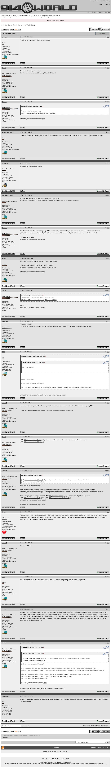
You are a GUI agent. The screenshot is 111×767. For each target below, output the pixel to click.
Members (100, 12)
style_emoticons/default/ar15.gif (33, 620)
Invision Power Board (49, 751)
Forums (97, 1)
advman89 (5, 37)
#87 (108, 227)
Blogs (108, 1)
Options (102, 33)
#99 (108, 643)
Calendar (107, 12)
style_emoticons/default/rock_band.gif (59, 498)
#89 (108, 290)
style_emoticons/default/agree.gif (33, 395)
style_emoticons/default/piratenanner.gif (58, 233)
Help (88, 12)
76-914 (4, 68)
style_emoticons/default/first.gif (32, 498)
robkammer (5, 696)
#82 (108, 67)
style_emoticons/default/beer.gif (70, 200)
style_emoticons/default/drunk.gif (33, 233)
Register (62, 20)
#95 (108, 512)
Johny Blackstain (7, 195)
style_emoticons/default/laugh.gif (33, 485)
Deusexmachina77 (7, 132)
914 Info (103, 1)
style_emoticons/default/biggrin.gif (34, 387)
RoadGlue (5, 163)
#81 (108, 37)
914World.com (7, 25)
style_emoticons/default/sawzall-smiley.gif (91, 492)
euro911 (4, 403)
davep (4, 512)
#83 (108, 101)
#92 (108, 402)
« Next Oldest (86, 725)
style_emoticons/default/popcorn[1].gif (34, 504)
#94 (108, 470)
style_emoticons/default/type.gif (58, 496)
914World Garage (30, 25)
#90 (108, 321)
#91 (108, 351)
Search (94, 12)
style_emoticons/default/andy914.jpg (34, 239)
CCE (3, 352)
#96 (108, 542)
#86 (108, 195)
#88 (108, 258)
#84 (108, 132)
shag (3, 577)
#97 (108, 576)
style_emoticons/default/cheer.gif (33, 166)
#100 (108, 696)
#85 (108, 163)
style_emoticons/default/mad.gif (50, 198)
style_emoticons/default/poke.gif (33, 440)
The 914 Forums (18, 25)
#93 (108, 436)
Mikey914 (5, 321)
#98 (108, 609)
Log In (57, 20)
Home (91, 1)
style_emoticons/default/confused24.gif (61, 410)
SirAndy (4, 102)
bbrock (4, 258)
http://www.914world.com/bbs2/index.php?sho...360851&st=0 (38, 73)
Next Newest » (105, 725)
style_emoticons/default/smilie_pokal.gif (85, 233)
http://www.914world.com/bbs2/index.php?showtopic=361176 (38, 267)
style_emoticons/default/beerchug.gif (34, 118)
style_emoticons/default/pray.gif (47, 200)
